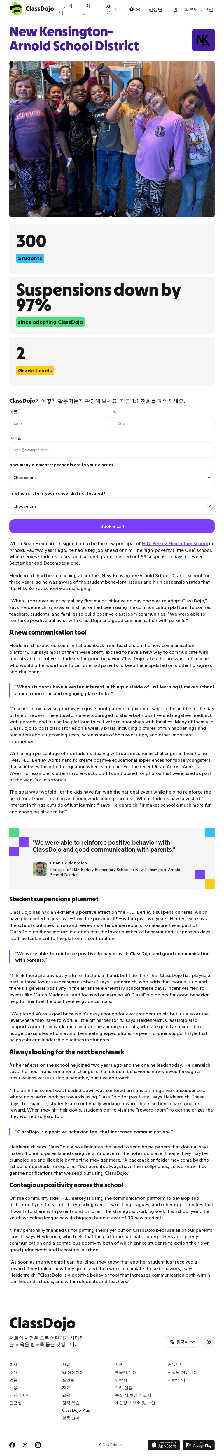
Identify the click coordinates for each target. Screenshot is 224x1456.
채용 (13, 1387)
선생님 (65, 9)
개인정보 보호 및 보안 (135, 1403)
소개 (13, 1372)
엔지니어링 (19, 1395)
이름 (13, 411)
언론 (13, 1380)
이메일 (15, 438)
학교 (85, 9)
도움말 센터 (125, 1372)
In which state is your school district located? (112, 503)
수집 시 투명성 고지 (133, 1395)
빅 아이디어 (73, 1372)
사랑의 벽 (176, 1380)
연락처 (121, 1380)
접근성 (15, 1403)
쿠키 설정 (123, 1387)
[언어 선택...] (135, 9)
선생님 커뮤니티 (182, 1372)
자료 (66, 1387)
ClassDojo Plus (76, 1410)
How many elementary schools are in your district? (112, 474)
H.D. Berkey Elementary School (175, 544)
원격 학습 (71, 1403)
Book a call (112, 526)
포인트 (68, 1380)
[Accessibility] (209, 1342)
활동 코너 (71, 1418)
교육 (66, 1395)
